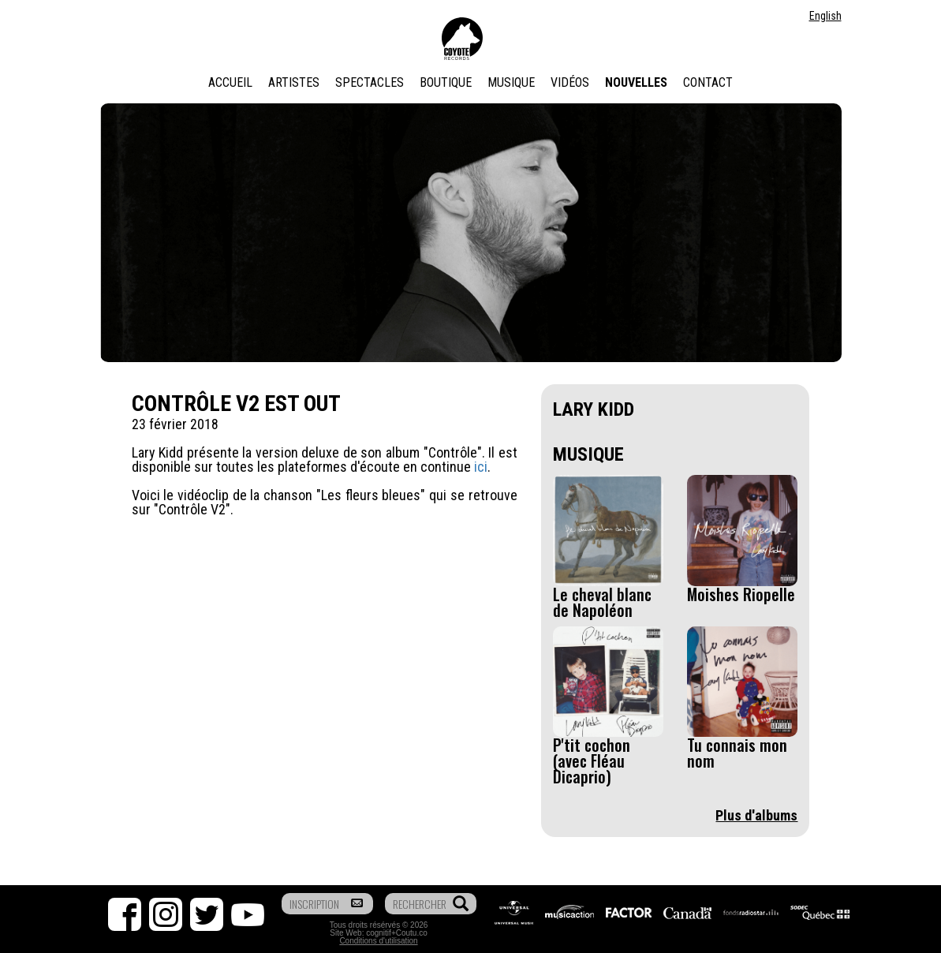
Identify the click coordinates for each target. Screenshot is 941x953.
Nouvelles (636, 82)
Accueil (230, 82)
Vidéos (570, 82)
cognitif (378, 933)
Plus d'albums (756, 815)
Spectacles (369, 82)
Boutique (446, 82)
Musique (511, 82)
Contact (708, 82)
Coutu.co (412, 933)
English (825, 15)
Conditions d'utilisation (378, 940)
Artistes (293, 82)
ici (480, 466)
